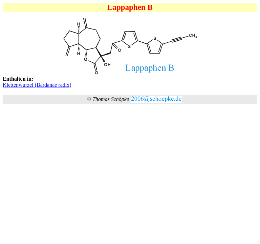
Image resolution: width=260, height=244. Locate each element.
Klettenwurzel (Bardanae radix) (37, 85)
